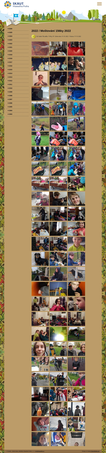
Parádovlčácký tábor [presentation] (40, 49)
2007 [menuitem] (10, 99)
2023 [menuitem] (10, 40)
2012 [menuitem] (10, 81)
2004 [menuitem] (10, 110)
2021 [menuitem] (10, 47)
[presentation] (99, 4)
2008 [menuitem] (10, 95)
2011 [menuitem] (10, 84)
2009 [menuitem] (10, 92)
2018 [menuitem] (10, 58)
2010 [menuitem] (10, 88)
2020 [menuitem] (10, 51)
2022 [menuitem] (10, 43)
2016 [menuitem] (10, 66)
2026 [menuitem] (10, 29)
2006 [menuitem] (10, 103)
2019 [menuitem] (10, 55)
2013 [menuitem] (10, 77)
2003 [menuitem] (10, 114)
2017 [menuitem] (10, 62)
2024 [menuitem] (10, 36)
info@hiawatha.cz (39, 451)
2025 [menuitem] (10, 32)
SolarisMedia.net (95, 451)
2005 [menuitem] (10, 107)
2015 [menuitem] (10, 69)
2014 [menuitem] (10, 73)
